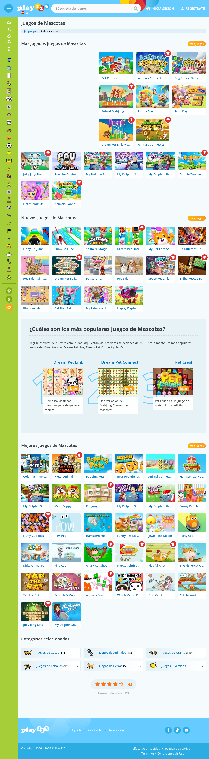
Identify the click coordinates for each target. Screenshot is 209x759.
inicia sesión (160, 8)
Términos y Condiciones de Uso (162, 753)
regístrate (193, 8)
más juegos (197, 44)
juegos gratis (31, 31)
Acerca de (116, 730)
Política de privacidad (145, 748)
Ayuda (77, 730)
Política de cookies (177, 748)
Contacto (95, 730)
